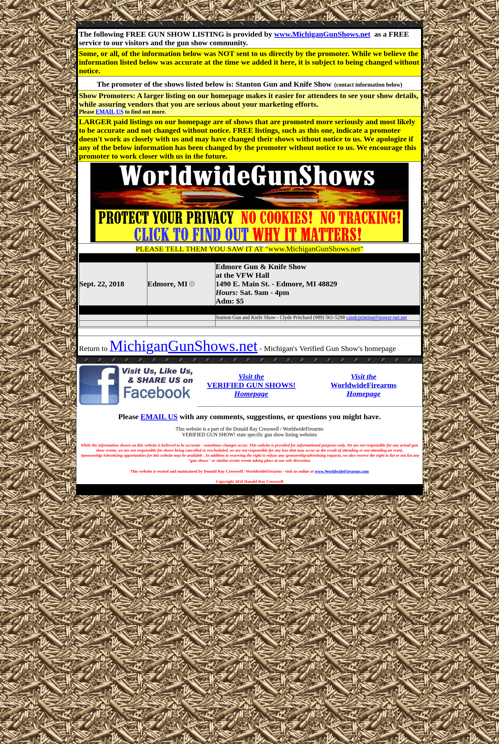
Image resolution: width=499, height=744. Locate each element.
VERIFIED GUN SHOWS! (251, 385)
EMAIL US (109, 112)
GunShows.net (212, 345)
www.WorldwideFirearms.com (342, 471)
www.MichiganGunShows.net (322, 34)
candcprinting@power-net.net (376, 317)
